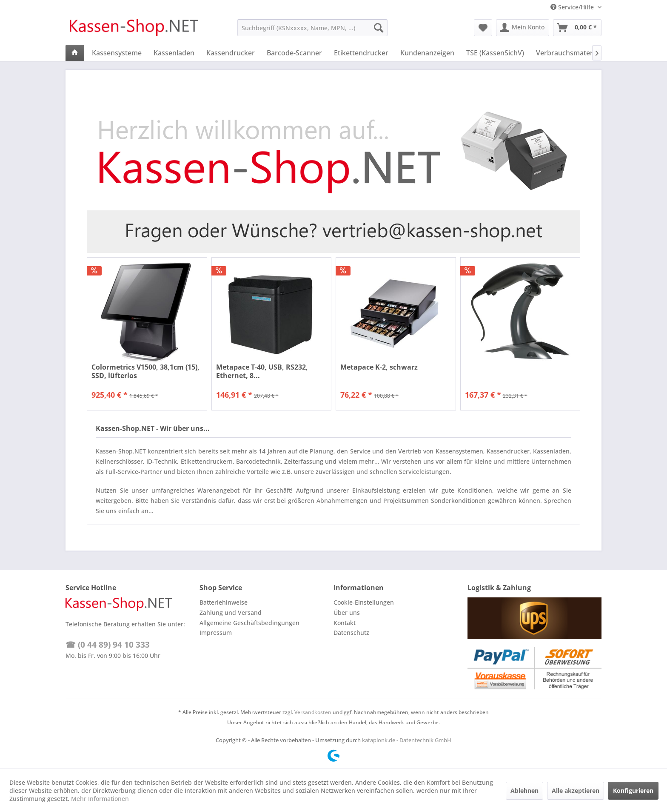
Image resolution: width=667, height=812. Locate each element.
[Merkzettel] (483, 27)
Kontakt (345, 623)
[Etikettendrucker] (361, 53)
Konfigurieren (633, 790)
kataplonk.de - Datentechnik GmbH (406, 740)
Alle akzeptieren (575, 790)
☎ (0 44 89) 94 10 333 (108, 644)
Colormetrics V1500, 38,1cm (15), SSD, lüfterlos (145, 371)
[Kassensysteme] (117, 53)
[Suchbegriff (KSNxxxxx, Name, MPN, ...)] (312, 27)
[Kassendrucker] (230, 53)
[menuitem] (312, 27)
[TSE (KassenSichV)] (495, 53)
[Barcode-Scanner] (294, 53)
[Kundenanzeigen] (427, 53)
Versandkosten (312, 712)
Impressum (216, 632)
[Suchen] (379, 27)
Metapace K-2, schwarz (379, 367)
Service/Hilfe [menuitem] (573, 7)
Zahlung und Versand (231, 612)
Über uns (347, 612)
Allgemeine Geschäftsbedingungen (249, 623)
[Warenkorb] (577, 27)
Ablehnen (524, 790)
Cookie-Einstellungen (364, 602)
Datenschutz (351, 632)
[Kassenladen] (174, 53)
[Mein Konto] (522, 27)
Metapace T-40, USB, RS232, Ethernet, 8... (262, 371)
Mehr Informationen (100, 799)
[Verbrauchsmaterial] (568, 53)
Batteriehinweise (224, 602)
